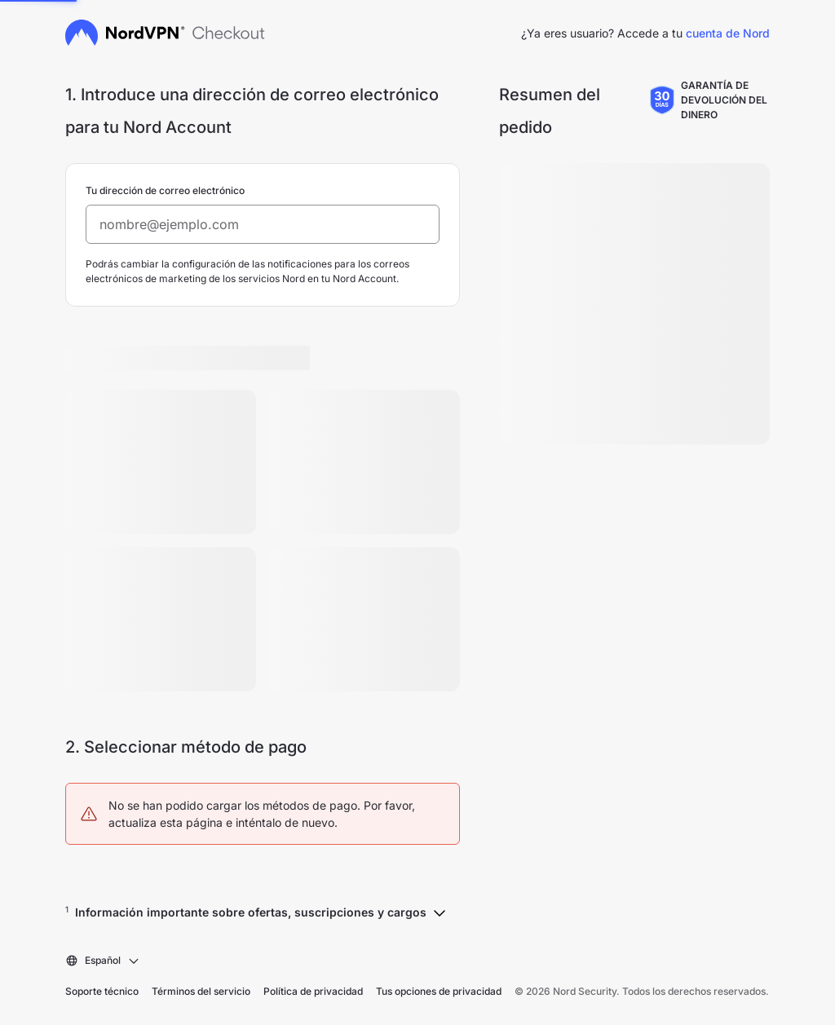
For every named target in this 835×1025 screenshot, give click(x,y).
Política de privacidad (313, 991)
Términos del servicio (201, 991)
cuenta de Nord (728, 33)
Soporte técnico (102, 991)
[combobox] (102, 960)
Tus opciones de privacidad (438, 991)
